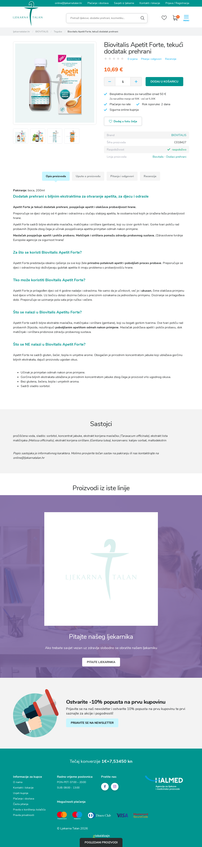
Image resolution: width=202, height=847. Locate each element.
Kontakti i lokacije (150, 3)
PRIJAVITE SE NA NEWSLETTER (92, 723)
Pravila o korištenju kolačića (29, 809)
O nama (17, 782)
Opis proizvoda (56, 176)
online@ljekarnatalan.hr (68, 3)
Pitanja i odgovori (151, 59)
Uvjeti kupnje (20, 793)
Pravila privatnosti (23, 815)
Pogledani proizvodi (101, 842)
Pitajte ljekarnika (101, 662)
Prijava (169, 3)
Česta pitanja (20, 804)
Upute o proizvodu (88, 176)
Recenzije (170, 59)
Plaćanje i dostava (97, 3)
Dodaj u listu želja (123, 121)
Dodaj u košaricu (164, 81)
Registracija (182, 3)
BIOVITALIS (178, 135)
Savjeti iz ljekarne (124, 3)
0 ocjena (132, 59)
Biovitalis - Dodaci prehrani (169, 157)
